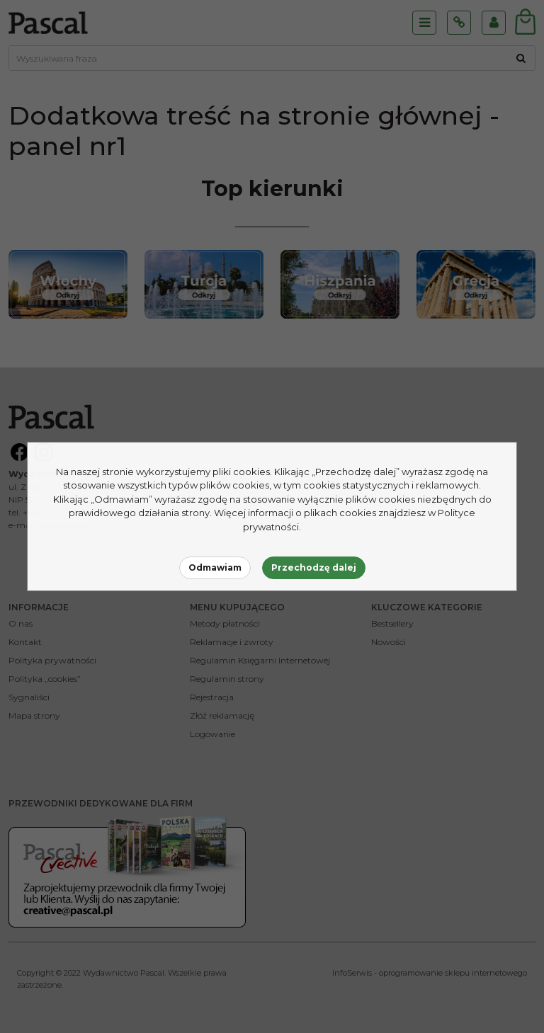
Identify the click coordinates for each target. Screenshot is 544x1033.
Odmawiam (215, 567)
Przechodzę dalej (313, 567)
